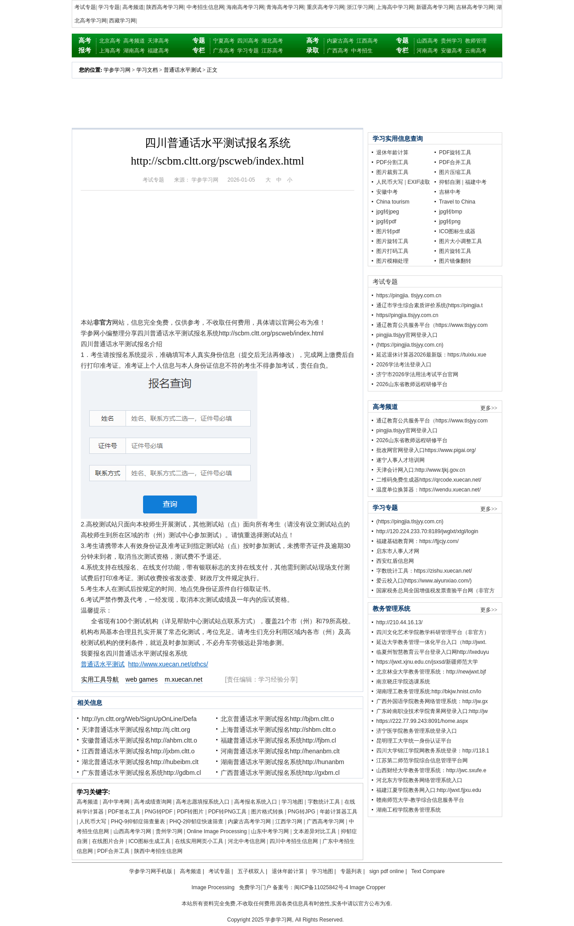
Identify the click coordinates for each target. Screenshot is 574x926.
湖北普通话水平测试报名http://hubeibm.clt (140, 761)
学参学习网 (117, 70)
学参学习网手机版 (150, 871)
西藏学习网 (122, 20)
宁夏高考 (224, 41)
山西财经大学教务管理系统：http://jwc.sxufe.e (431, 770)
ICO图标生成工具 (149, 841)
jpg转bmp (450, 212)
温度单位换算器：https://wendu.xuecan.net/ (428, 490)
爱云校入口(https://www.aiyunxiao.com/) (424, 581)
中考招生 (362, 51)
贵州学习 (451, 41)
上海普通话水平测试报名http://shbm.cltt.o (278, 729)
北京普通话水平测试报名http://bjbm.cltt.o (277, 718)
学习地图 (292, 802)
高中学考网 (116, 802)
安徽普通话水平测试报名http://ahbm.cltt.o (139, 740)
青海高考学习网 (285, 7)
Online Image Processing (217, 831)
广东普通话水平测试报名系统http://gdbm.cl (141, 772)
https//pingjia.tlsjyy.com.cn (407, 315)
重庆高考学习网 (325, 7)
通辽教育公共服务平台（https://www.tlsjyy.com (431, 325)
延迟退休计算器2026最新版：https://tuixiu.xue (431, 355)
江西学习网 (288, 821)
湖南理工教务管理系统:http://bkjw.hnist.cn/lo (428, 691)
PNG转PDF (159, 812)
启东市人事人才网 (397, 551)
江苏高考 (272, 51)
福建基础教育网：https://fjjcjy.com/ (417, 541)
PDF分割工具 (392, 162)
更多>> (488, 408)
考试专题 (85, 7)
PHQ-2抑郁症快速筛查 (197, 821)
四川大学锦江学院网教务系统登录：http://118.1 (432, 751)
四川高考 (248, 41)
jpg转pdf (386, 221)
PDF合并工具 (113, 851)
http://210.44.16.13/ (399, 622)
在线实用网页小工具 (199, 841)
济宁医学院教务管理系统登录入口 (416, 731)
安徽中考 (387, 192)
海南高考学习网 (245, 7)
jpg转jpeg (387, 212)
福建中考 (476, 182)
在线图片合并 (108, 841)
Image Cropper (368, 887)
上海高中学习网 (395, 7)
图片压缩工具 (455, 172)
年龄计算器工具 (338, 812)
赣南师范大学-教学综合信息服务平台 (420, 800)
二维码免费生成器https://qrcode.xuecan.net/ (428, 480)
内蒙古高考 (340, 41)
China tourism (392, 202)
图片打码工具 (392, 251)
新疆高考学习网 (435, 7)
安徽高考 (451, 51)
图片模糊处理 (392, 261)
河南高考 (427, 51)
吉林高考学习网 (475, 7)
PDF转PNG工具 (227, 812)
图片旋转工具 (392, 241)
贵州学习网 (169, 831)
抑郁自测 (450, 182)
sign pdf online (386, 871)
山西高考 (427, 41)
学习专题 (109, 7)
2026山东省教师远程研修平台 (412, 384)
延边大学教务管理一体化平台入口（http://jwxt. (431, 642)
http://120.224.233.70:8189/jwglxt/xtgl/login (427, 531)
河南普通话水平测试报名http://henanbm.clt (280, 751)
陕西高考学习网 (165, 7)
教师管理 (476, 41)
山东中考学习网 (270, 831)
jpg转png (450, 221)
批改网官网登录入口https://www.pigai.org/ (426, 450)
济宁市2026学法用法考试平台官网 (417, 374)
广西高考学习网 (325, 821)
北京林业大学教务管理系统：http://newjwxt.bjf (431, 672)
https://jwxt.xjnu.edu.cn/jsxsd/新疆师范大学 (427, 662)
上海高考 (110, 51)
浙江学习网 (360, 7)
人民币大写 (92, 821)
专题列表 (351, 871)
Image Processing (213, 887)
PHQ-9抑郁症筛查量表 (138, 821)
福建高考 (158, 51)
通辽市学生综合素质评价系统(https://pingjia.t (429, 305)
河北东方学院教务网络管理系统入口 (419, 780)
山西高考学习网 (132, 831)
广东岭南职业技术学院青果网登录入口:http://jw (432, 711)
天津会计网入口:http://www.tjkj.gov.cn (420, 470)
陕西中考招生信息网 (158, 851)
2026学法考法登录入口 (403, 364)
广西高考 (337, 51)
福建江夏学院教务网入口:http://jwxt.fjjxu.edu (428, 790)
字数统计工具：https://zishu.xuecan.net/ (424, 571)
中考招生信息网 (205, 7)
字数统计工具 (324, 802)
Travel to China (457, 202)
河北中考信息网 (246, 841)
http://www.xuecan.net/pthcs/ (168, 664)
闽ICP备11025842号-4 (321, 887)
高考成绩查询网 (153, 802)
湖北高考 (272, 41)
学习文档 (147, 70)
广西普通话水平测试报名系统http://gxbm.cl (280, 772)
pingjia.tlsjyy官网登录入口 (407, 335)
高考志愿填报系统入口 (203, 802)
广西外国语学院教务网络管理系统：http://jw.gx (432, 701)
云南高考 (476, 51)
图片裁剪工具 (392, 172)
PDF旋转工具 (455, 152)
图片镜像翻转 (455, 261)
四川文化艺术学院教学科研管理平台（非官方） (432, 632)
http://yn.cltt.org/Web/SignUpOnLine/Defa (139, 718)
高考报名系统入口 (255, 802)
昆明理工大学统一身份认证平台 (414, 741)
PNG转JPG (301, 812)
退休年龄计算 (392, 152)
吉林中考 (450, 192)
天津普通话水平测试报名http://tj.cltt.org (136, 729)
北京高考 (110, 41)
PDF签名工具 (124, 812)
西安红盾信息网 (395, 561)
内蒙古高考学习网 (249, 821)
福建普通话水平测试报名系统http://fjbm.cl (278, 740)
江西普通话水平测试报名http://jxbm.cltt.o (138, 751)
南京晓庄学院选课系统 (403, 681)
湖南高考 (134, 51)
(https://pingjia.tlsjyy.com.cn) (410, 345)
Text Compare (428, 871)
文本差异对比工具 (314, 831)
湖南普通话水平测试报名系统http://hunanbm (282, 761)
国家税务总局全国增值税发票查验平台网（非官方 (435, 590)
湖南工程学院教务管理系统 (408, 810)
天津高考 (158, 41)
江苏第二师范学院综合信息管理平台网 (422, 760)
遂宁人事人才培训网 (400, 460)
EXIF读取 (419, 182)
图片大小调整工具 (460, 241)
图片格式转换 (267, 812)
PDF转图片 (190, 812)
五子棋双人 (251, 871)
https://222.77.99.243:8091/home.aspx (422, 721)
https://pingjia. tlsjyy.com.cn (408, 295)
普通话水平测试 (182, 70)
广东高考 (224, 51)
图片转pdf (388, 231)
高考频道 (133, 7)
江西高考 (367, 41)
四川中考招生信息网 (294, 841)
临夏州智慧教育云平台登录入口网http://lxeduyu (432, 652)
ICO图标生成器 (457, 231)
